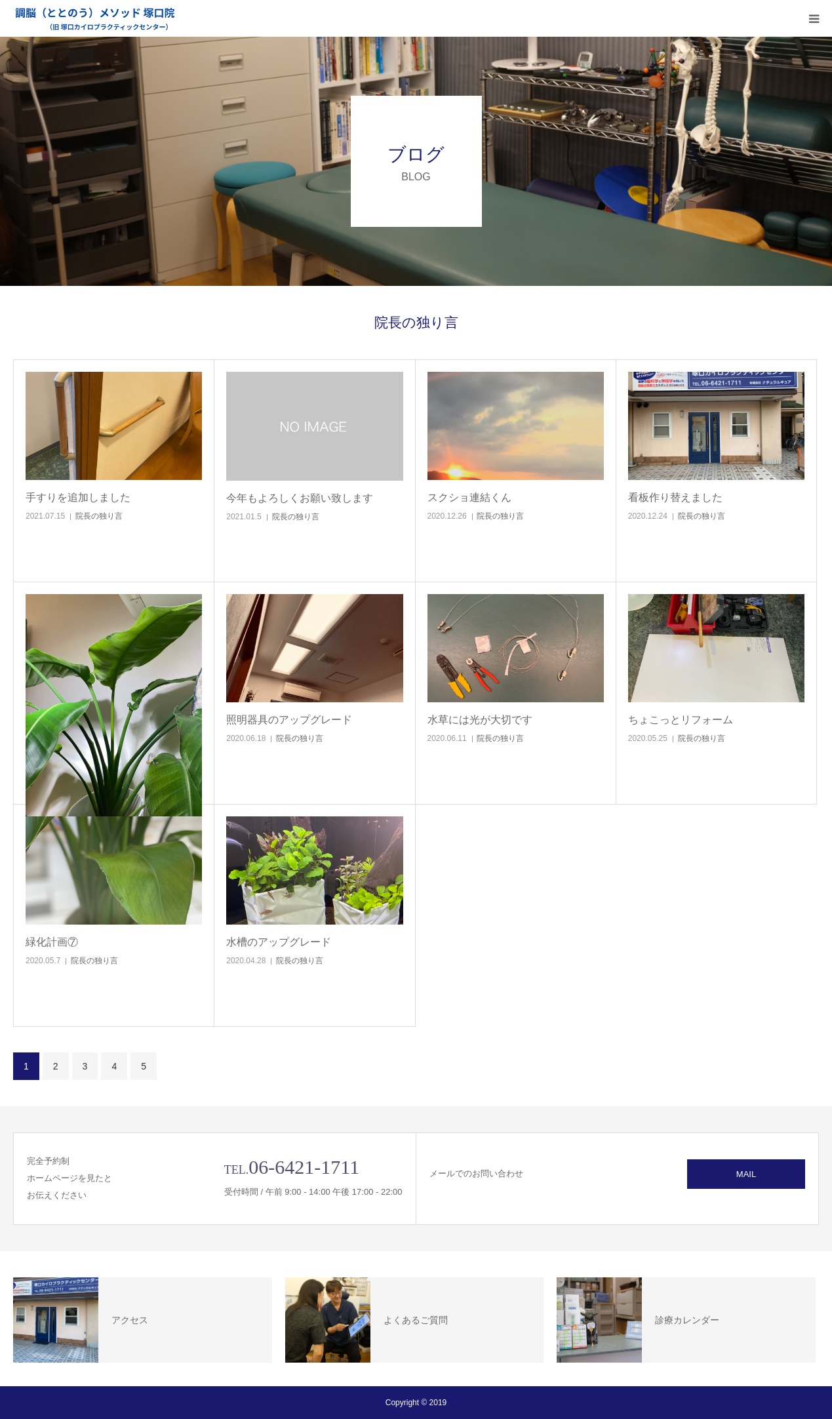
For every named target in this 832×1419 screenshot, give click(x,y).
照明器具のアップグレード (289, 719)
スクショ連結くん (469, 497)
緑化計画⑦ (52, 942)
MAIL (746, 1174)
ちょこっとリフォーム (680, 719)
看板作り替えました (675, 497)
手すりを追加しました (78, 497)
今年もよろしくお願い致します (299, 498)
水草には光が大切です (479, 719)
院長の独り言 (99, 516)
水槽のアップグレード (278, 942)
